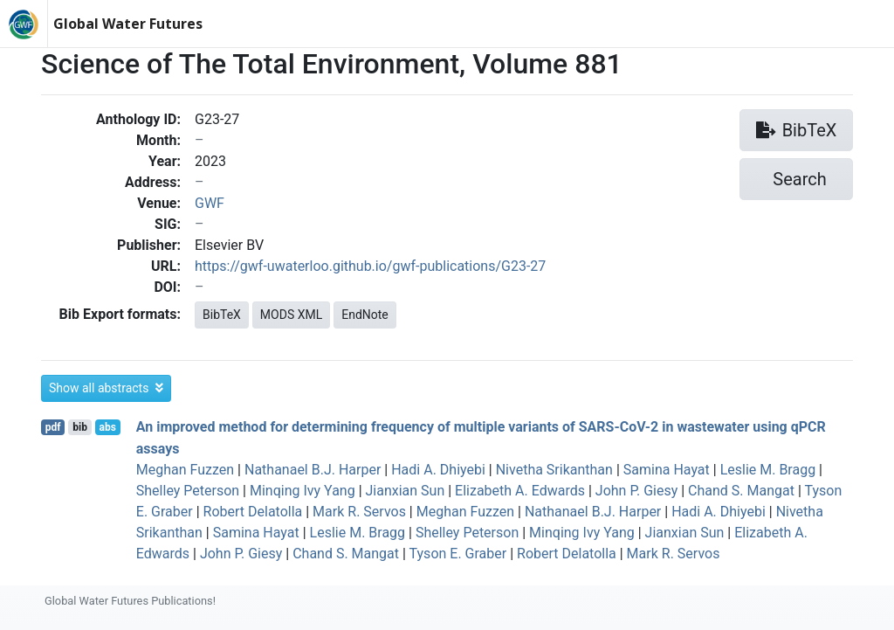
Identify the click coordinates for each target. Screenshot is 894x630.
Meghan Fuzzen (185, 469)
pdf (53, 427)
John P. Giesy (636, 490)
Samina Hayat (666, 469)
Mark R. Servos (359, 511)
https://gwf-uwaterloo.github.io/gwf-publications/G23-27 (370, 266)
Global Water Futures (128, 23)
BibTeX (222, 315)
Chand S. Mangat (741, 490)
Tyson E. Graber (458, 553)
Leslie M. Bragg (768, 469)
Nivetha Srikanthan (554, 469)
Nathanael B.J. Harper (312, 469)
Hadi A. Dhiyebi (438, 469)
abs (107, 427)
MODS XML (291, 315)
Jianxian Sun (405, 490)
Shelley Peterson (187, 490)
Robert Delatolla (253, 511)
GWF (209, 203)
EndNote (365, 315)
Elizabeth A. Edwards (520, 490)
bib (79, 427)
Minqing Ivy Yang (302, 490)
